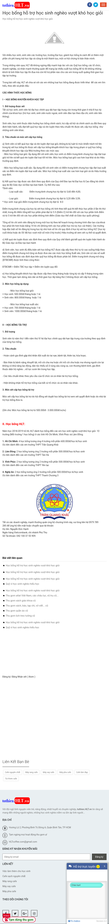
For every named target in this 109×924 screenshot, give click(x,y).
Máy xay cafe (48, 772)
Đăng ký (99, 857)
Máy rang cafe (31, 772)
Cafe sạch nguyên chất (13, 876)
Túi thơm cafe (11, 779)
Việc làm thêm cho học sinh (16, 871)
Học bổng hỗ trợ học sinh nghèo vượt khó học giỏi (33, 565)
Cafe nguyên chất (12, 772)
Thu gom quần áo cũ (17, 610)
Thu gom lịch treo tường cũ (20, 615)
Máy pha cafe (65, 772)
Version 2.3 (101, 921)
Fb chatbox (74, 921)
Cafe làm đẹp (82, 772)
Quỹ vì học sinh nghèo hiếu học (22, 583)
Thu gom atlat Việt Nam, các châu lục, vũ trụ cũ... (32, 595)
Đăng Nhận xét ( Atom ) (23, 676)
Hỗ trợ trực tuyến (84, 866)
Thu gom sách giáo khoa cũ (21, 600)
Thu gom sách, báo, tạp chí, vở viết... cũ (27, 605)
